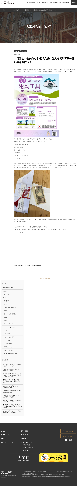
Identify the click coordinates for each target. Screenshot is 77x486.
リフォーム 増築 (10, 327)
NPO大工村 (17, 51)
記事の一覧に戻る (45, 278)
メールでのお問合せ (68, 436)
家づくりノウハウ (8, 324)
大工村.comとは (31, 2)
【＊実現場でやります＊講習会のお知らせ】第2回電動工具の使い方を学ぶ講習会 (12, 406)
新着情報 (23, 438)
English (5, 291)
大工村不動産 (26, 445)
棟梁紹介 (6, 310)
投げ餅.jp (25, 450)
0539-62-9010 (69, 431)
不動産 (5, 317)
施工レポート (45, 2)
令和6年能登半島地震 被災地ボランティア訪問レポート (12, 370)
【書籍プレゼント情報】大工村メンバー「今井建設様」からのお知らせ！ (12, 381)
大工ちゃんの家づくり (10, 350)
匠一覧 (38, 2)
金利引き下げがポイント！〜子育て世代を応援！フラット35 (12, 411)
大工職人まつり (8, 347)
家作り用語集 (65, 2)
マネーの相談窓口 (28, 447)
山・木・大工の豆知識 (10, 314)
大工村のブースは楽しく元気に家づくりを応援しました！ (12, 401)
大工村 (4, 297)
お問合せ (74, 2)
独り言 (5, 320)
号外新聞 (7, 340)
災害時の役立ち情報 (8, 287)
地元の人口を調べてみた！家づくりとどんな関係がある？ (12, 396)
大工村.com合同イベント (10, 353)
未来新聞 (7, 333)
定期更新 (6, 301)
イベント (24, 51)
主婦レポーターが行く (7, 442)
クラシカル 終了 (10, 337)
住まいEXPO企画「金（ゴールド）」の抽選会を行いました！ (12, 386)
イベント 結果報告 (10, 307)
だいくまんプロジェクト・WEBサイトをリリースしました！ (12, 365)
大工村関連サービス (55, 2)
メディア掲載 (8, 343)
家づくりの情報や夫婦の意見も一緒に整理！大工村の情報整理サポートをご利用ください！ (12, 375)
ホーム (3, 431)
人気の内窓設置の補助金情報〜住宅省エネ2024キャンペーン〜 (12, 391)
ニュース (6, 330)
